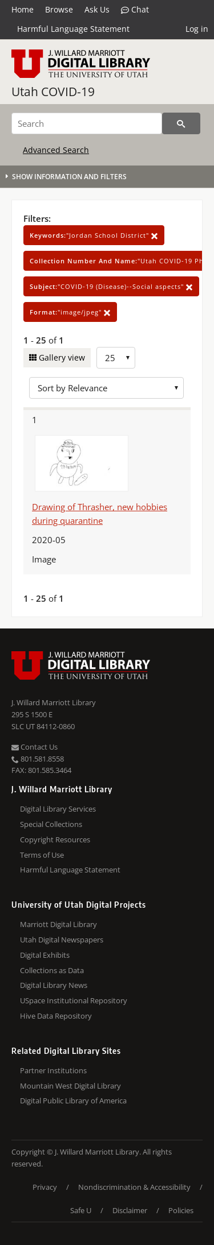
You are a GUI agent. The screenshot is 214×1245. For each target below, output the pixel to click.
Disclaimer (129, 1210)
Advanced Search (56, 149)
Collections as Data (52, 970)
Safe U (80, 1210)
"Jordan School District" (94, 235)
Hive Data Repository (56, 1016)
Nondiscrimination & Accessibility (134, 1187)
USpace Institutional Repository (73, 1000)
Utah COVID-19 (53, 92)
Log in (196, 28)
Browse (59, 9)
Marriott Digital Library (58, 924)
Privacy (45, 1187)
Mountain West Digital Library (70, 1086)
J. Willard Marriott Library (53, 702)
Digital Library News (53, 985)
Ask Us (97, 9)
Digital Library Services (58, 809)
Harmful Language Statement (73, 28)
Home (22, 9)
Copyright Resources (55, 839)
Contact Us (34, 747)
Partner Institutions (53, 1070)
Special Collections (51, 824)
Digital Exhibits (45, 955)
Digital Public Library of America (73, 1100)
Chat (135, 9)
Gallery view (61, 357)
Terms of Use (42, 855)
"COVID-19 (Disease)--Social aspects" (111, 286)
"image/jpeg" (70, 312)
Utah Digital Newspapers (61, 939)
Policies (180, 1210)
